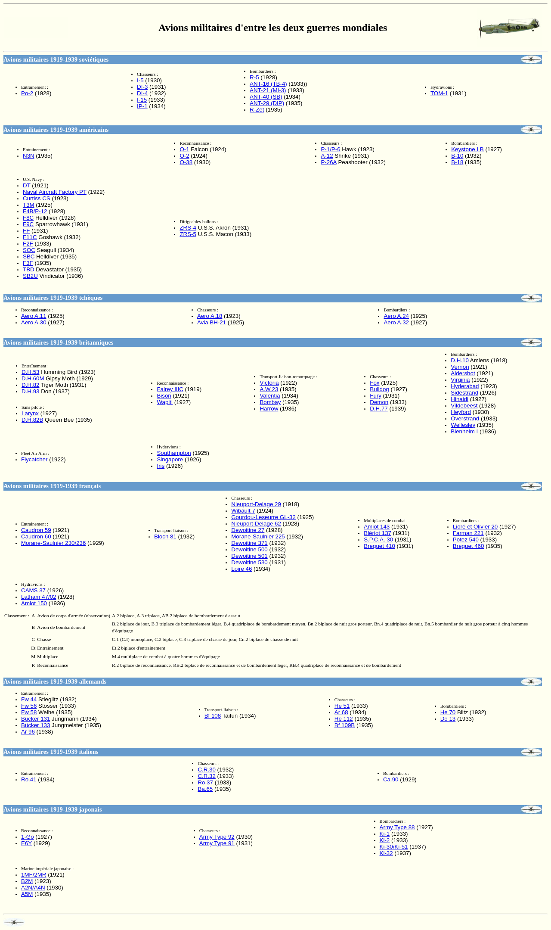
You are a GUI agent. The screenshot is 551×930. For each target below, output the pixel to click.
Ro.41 (29, 779)
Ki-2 (385, 840)
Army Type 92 (217, 837)
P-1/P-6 (330, 149)
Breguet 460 (468, 546)
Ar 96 (28, 731)
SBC (28, 256)
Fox (374, 382)
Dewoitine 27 (247, 530)
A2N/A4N (33, 887)
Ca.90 (391, 779)
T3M (28, 205)
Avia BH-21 (211, 322)
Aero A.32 (396, 322)
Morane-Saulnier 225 (258, 536)
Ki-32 (386, 853)
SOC (29, 250)
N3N (28, 155)
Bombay (270, 402)
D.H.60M (33, 378)
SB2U (30, 276)
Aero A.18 (210, 316)
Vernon (460, 367)
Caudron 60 (36, 536)
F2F (28, 243)
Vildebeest (464, 405)
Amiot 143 (377, 526)
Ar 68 (341, 712)
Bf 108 (212, 715)
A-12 (327, 155)
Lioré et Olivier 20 (475, 526)
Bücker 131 (35, 718)
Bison (164, 395)
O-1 (184, 149)
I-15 (142, 99)
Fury (375, 395)
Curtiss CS (36, 198)
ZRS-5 (188, 234)
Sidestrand (464, 392)
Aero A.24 (396, 316)
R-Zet (257, 109)
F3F (28, 263)
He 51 (342, 706)
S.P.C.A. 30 (378, 539)
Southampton (174, 453)
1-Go (27, 837)
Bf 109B (344, 725)
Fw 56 (29, 706)
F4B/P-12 (35, 211)
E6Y (26, 843)
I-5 (140, 80)
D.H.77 (378, 408)
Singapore (170, 459)
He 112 (343, 718)
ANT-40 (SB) (266, 96)
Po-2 (27, 93)
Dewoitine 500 (249, 549)
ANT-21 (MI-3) (268, 90)
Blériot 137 (377, 533)
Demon (379, 402)
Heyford (461, 412)
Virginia (460, 379)
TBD (28, 269)
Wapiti (165, 402)
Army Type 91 (217, 843)
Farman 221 (468, 533)
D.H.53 (30, 372)
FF (26, 230)
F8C (28, 218)
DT (27, 185)
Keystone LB (467, 149)
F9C (28, 224)
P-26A (328, 162)
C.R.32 (206, 776)
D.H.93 (30, 391)
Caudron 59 (36, 530)
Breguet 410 (379, 546)
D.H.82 (30, 385)
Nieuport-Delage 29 (256, 504)
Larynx (30, 413)
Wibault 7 (243, 510)
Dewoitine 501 (249, 556)
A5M (27, 894)
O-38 (186, 162)
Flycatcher (34, 459)
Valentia (270, 395)
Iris (160, 466)
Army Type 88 (397, 827)
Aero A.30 (33, 322)
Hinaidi (459, 399)
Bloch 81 (165, 536)
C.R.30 (206, 769)
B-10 (457, 155)
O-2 (184, 155)
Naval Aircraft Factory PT (55, 192)
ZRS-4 (188, 227)
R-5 (254, 77)
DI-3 (142, 87)
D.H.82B (32, 420)
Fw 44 (29, 699)
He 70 (448, 712)
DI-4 (142, 93)
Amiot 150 (34, 603)
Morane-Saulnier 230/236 (53, 543)
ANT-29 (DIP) (267, 103)
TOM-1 (439, 93)
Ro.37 (205, 782)
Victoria (269, 382)
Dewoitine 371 (249, 543)
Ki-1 (385, 833)
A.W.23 (269, 389)
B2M (27, 881)
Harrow (269, 408)
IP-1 (142, 106)
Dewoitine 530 (249, 562)
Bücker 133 (35, 725)
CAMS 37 (33, 590)
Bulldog (379, 389)
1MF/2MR (33, 874)
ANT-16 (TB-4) (268, 84)
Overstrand (465, 418)
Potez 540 (466, 539)
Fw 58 (29, 712)
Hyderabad (465, 386)
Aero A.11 (33, 316)
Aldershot (463, 373)
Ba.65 (205, 789)
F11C (30, 237)
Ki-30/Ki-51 (394, 846)
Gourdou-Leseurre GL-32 (263, 517)
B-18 (457, 162)
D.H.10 (459, 360)
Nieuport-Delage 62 (256, 523)
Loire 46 (241, 569)
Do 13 (448, 718)
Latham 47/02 (38, 597)
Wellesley (463, 425)
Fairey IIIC (170, 389)
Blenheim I (464, 431)
